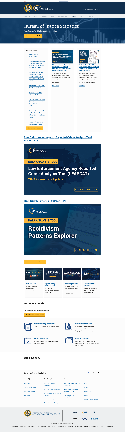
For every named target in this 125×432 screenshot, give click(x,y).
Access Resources (28, 341)
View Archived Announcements (35, 314)
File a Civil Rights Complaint (91, 399)
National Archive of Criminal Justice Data (72, 384)
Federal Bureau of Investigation (69, 396)
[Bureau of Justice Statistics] (85, 414)
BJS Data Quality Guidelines (52, 389)
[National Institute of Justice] (94, 413)
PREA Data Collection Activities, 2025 (35, 94)
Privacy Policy (51, 426)
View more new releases (35, 128)
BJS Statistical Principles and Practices (52, 394)
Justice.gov (110, 426)
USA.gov (103, 426)
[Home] (43, 8)
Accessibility (14, 426)
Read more (55, 85)
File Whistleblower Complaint (28, 426)
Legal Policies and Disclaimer (65, 426)
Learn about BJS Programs (28, 327)
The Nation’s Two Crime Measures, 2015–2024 (36, 123)
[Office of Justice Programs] (28, 8)
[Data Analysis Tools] (72, 274)
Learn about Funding (69, 327)
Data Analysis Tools (71, 284)
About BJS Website (29, 391)
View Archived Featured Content (35, 262)
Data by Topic (31, 284)
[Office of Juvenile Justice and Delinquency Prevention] (75, 420)
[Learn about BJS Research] (91, 274)
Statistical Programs (30, 387)
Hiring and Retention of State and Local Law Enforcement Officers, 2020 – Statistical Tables (37, 114)
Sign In (95, 9)
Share (100, 10)
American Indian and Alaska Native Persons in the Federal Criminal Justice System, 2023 (37, 103)
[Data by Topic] (34, 274)
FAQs (85, 383)
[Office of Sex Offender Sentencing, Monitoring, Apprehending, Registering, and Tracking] (94, 420)
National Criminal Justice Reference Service (71, 390)
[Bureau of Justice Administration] (75, 413)
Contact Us (83, 9)
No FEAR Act (78, 426)
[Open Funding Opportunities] (53, 274)
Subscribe (90, 9)
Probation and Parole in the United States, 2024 (37, 87)
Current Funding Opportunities (33, 55)
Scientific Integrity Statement (52, 399)
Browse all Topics (69, 341)
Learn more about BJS (33, 36)
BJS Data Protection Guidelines (49, 384)
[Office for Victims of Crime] (85, 420)
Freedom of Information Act (91, 426)
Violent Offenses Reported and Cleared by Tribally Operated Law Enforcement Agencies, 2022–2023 (37, 64)
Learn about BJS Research (89, 284)
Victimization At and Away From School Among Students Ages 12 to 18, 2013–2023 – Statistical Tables (36, 77)
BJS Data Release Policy (51, 403)
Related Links (87, 391)
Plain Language (42, 426)
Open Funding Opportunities (50, 284)
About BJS (27, 383)
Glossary (86, 387)
